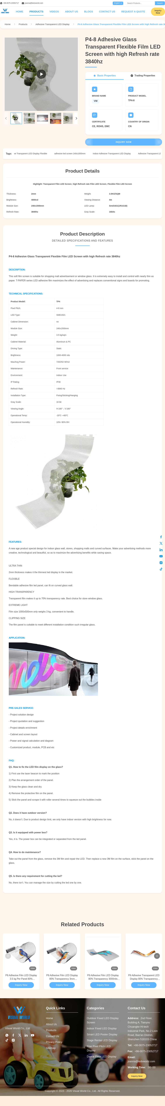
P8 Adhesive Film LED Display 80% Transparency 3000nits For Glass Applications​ (103, 977)
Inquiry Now (124, 142)
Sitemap (51, 1048)
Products (36, 11)
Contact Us (107, 11)
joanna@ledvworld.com (34, 3)
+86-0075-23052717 (11, 3)
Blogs (88, 11)
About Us (71, 11)
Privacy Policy (54, 1042)
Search (160, 3)
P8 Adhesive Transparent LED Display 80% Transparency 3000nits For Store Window (143, 977)
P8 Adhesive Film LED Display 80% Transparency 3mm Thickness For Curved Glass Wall (62, 977)
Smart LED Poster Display (102, 1034)
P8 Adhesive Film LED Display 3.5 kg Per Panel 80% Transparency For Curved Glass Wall (21, 977)
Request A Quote (133, 11)
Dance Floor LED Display (101, 1056)
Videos (54, 11)
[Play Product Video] (41, 74)
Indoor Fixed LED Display (102, 1028)
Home (19, 11)
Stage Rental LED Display (102, 1040)
